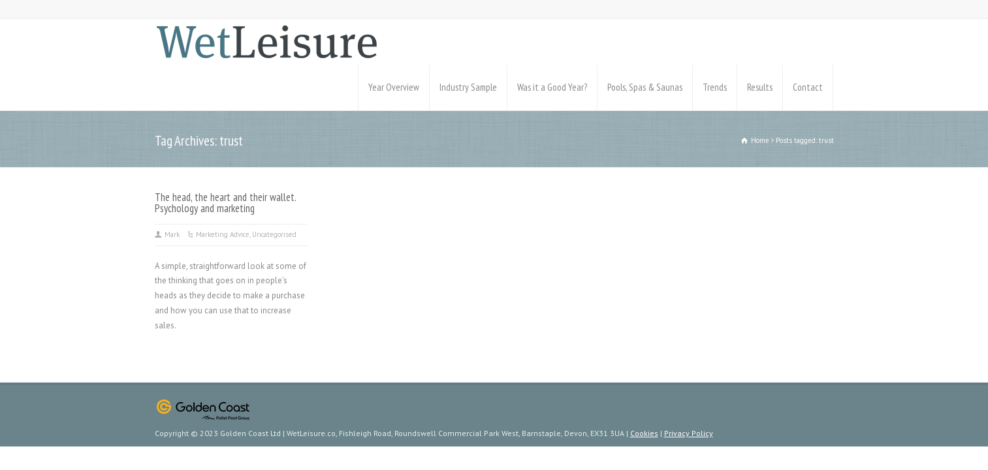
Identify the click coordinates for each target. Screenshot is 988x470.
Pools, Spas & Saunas (644, 87)
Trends (715, 87)
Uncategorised (274, 234)
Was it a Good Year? (552, 87)
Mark (172, 234)
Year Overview (393, 87)
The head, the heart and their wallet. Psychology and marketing (225, 202)
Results (760, 87)
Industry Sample (468, 87)
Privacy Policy (688, 433)
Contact (808, 87)
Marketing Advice (222, 234)
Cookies (644, 433)
